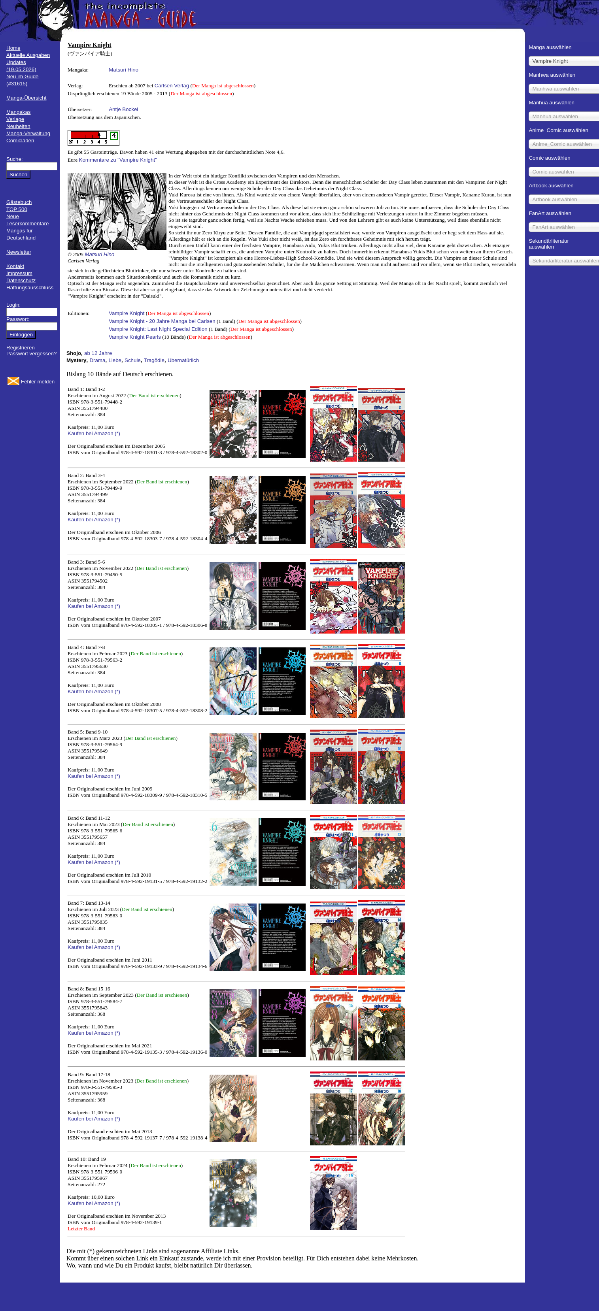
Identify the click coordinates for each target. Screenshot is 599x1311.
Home (13, 48)
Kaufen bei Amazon (90, 433)
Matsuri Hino (123, 70)
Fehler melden (38, 382)
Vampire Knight (126, 313)
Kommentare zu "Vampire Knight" (118, 160)
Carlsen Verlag (172, 86)
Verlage (15, 119)
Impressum (19, 273)
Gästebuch (19, 202)
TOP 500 (16, 209)
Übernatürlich (183, 360)
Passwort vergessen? (31, 354)
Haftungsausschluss (29, 287)
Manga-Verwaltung (28, 133)
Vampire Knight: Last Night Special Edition (158, 329)
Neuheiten (18, 126)
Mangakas (18, 112)
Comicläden (20, 140)
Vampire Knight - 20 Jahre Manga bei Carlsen (162, 321)
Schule (133, 360)
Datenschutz (21, 280)
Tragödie (154, 360)
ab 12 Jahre (98, 353)
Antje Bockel (123, 109)
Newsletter (18, 252)
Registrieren (20, 348)
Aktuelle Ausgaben (28, 55)
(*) (117, 433)
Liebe (114, 360)
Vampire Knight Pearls (135, 337)
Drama (97, 360)
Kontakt (15, 266)
